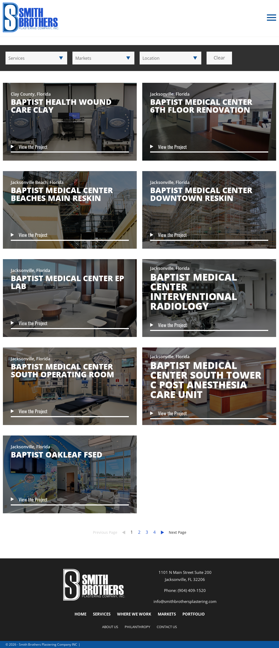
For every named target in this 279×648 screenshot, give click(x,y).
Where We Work (134, 614)
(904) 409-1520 (192, 590)
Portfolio (193, 614)
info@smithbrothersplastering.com (185, 601)
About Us (110, 626)
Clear (219, 58)
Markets (167, 614)
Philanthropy (137, 626)
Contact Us (167, 626)
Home (80, 614)
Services (101, 614)
